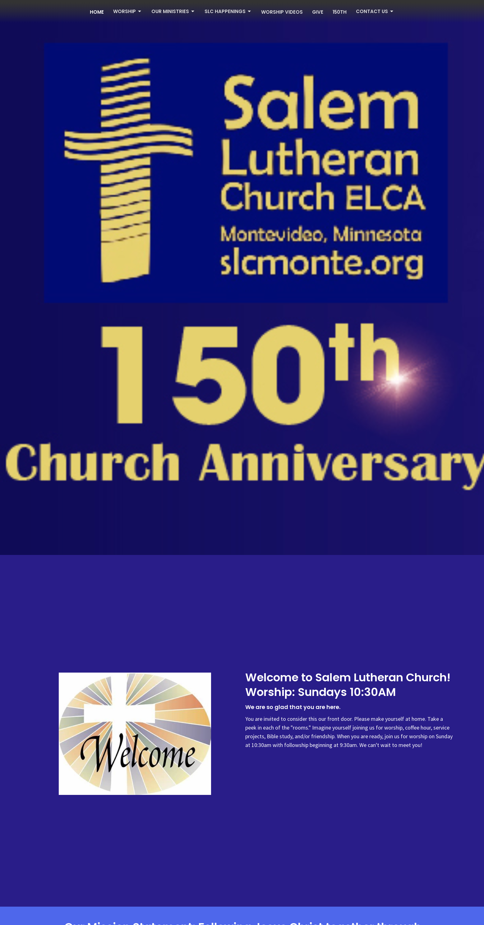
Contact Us (375, 11)
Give (317, 12)
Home (97, 12)
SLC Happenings (228, 11)
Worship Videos (282, 12)
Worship (127, 11)
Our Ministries (173, 11)
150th (340, 12)
